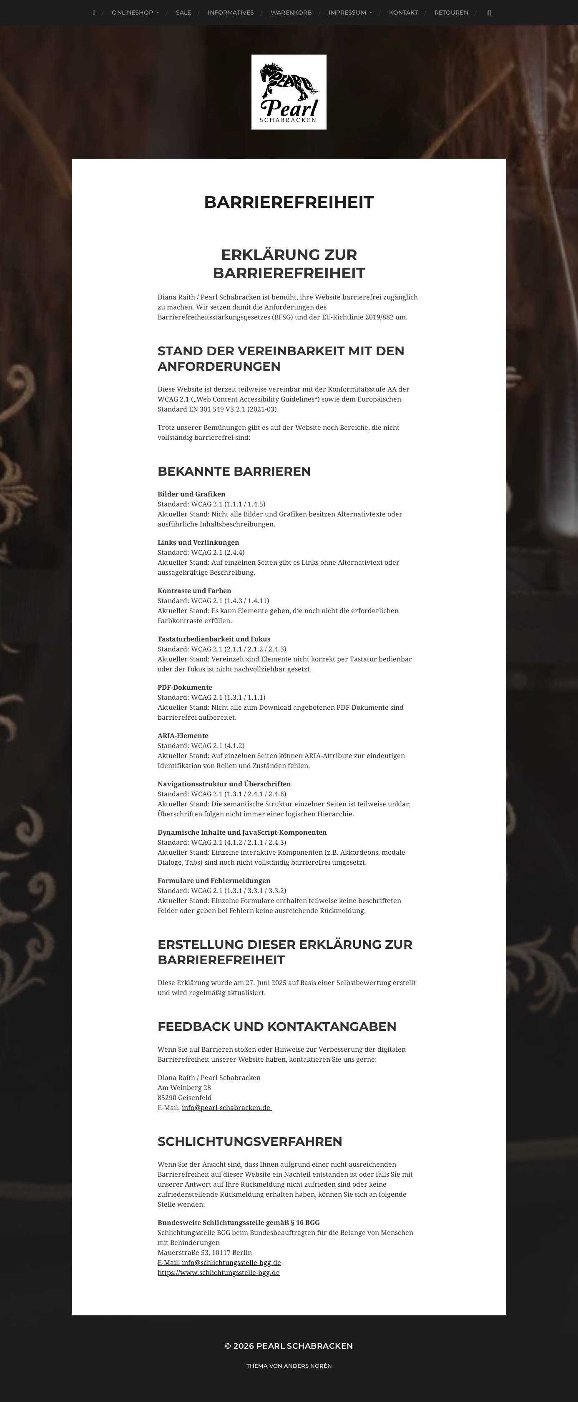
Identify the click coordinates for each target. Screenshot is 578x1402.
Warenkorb (291, 12)
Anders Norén (308, 1365)
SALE (183, 12)
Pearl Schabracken (304, 1346)
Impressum (347, 12)
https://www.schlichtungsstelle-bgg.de (219, 1273)
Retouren (451, 12)
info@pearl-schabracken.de (227, 1108)
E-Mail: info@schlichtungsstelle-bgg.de (219, 1263)
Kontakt (403, 12)
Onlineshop (132, 12)
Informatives (231, 12)
